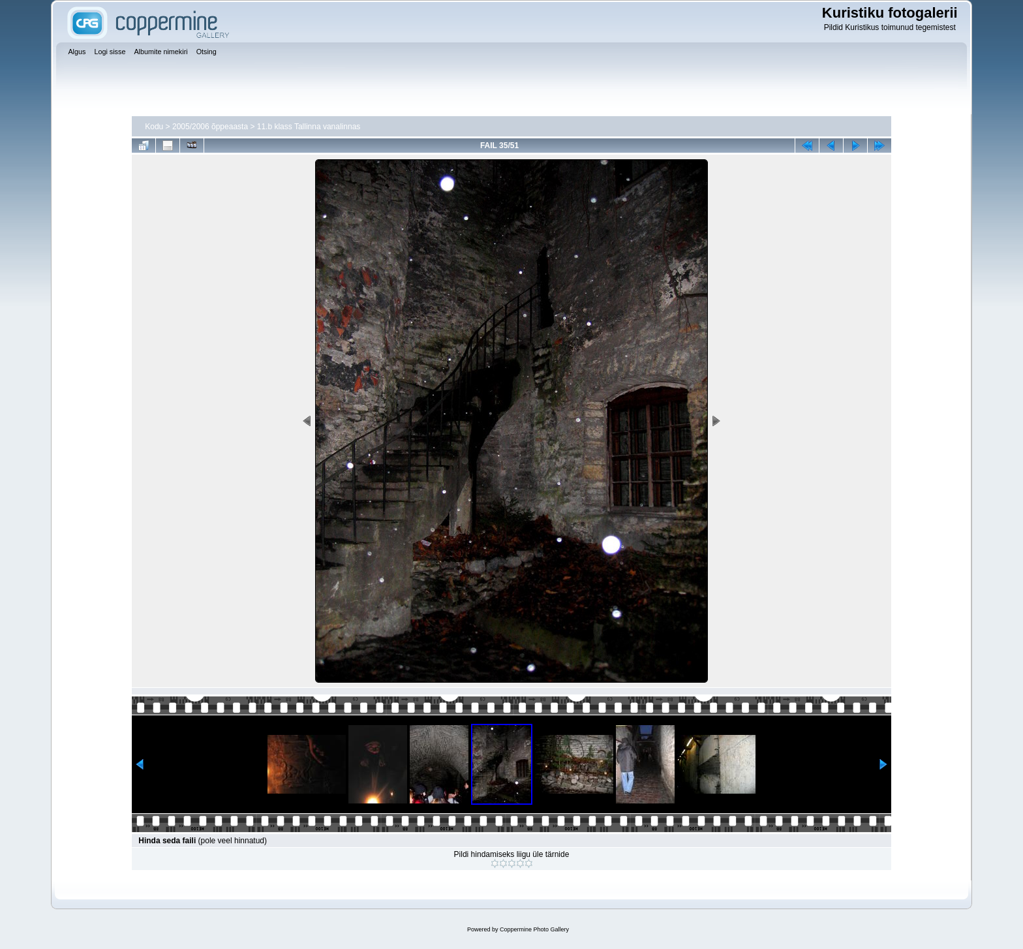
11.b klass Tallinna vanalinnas (309, 126)
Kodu (154, 126)
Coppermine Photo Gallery (534, 929)
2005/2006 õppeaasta (210, 126)
